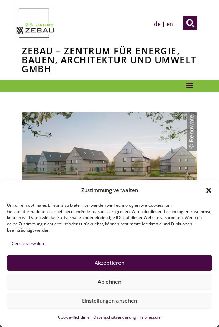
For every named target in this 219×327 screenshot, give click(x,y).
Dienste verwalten (27, 243)
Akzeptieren (109, 262)
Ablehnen (109, 281)
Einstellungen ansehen (109, 300)
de (157, 24)
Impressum (150, 317)
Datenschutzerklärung (114, 317)
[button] (208, 190)
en (169, 24)
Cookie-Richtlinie (74, 317)
